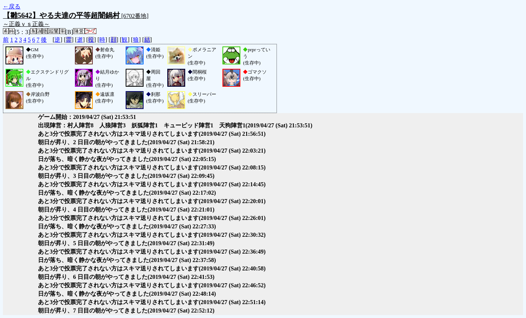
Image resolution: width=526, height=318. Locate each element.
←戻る (11, 6)
